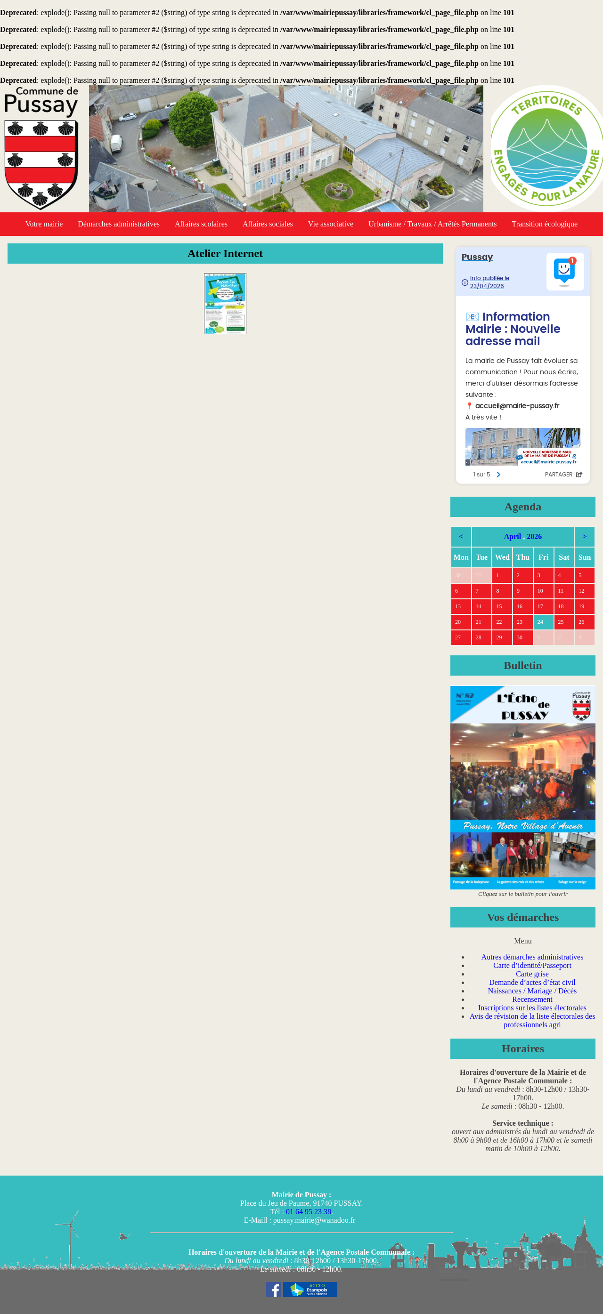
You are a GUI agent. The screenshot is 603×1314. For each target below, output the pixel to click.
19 (581, 606)
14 (478, 606)
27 (458, 637)
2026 (534, 536)
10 (540, 591)
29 (499, 637)
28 (478, 637)
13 (458, 606)
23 (519, 622)
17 (540, 606)
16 (519, 606)
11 (561, 591)
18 (561, 606)
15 (499, 606)
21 (478, 622)
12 (581, 591)
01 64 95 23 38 (308, 1212)
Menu (522, 941)
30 (458, 575)
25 (561, 622)
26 (581, 622)
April (512, 536)
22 (499, 622)
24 (540, 622)
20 (458, 622)
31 (478, 575)
